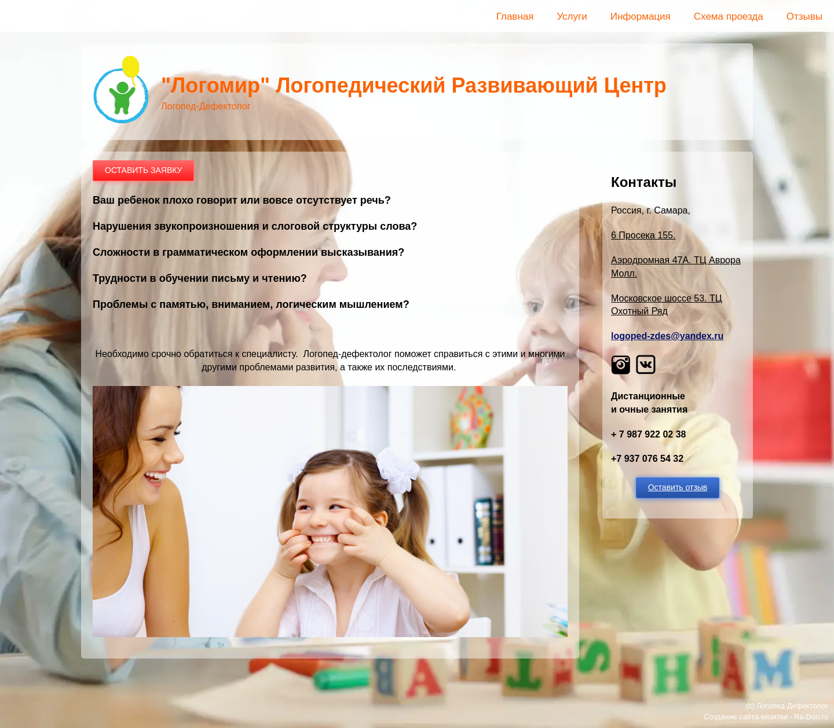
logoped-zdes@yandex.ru (667, 336)
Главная (515, 16)
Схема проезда (728, 16)
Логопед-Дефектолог (792, 705)
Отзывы (804, 16)
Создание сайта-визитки (746, 716)
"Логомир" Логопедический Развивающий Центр (414, 85)
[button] (330, 634)
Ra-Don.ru (811, 716)
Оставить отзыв (678, 487)
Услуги (572, 16)
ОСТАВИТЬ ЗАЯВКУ (143, 170)
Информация (640, 16)
